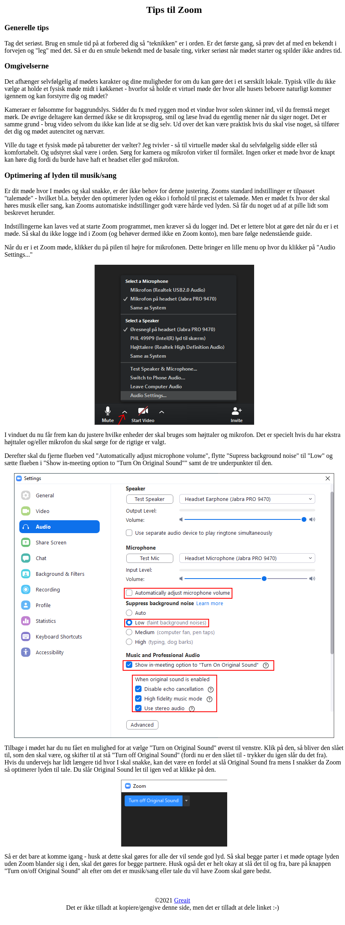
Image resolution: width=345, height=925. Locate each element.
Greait (182, 900)
